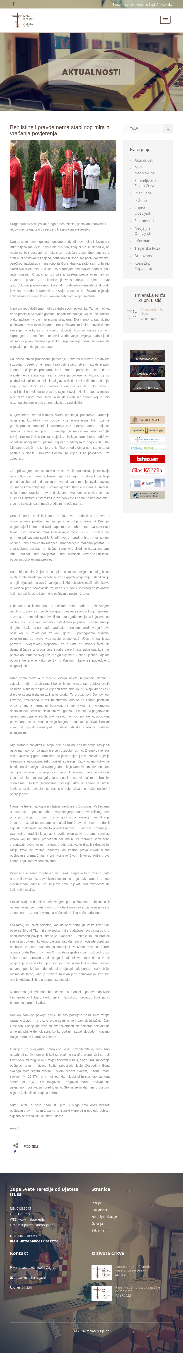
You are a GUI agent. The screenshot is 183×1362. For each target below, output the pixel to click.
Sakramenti (144, 220)
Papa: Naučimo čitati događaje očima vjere (137, 1289)
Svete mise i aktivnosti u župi (134, 4)
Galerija (97, 1223)
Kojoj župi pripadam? (143, 266)
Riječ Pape (143, 193)
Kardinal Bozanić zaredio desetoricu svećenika (133, 1268)
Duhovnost (144, 255)
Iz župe (141, 200)
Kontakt (166, 4)
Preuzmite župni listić (155, 311)
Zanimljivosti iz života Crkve (147, 183)
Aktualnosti (91, 72)
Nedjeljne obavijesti (143, 231)
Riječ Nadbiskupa (145, 170)
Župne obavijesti (143, 211)
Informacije (144, 240)
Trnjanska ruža (147, 248)
